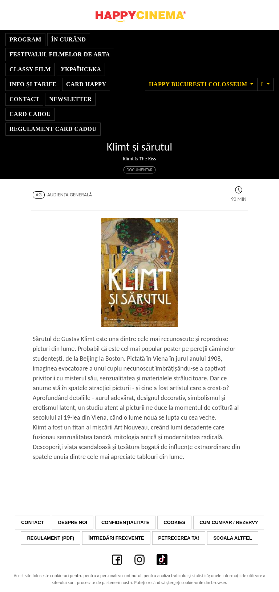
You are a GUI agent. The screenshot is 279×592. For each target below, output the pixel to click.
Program (25, 39)
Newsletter (70, 99)
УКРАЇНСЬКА (81, 69)
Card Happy (86, 84)
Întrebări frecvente (116, 538)
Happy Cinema (139, 15)
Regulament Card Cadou (53, 129)
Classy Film (30, 69)
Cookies (174, 522)
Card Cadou (30, 114)
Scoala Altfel (232, 538)
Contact (24, 99)
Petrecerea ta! (178, 538)
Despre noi (72, 522)
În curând (68, 39)
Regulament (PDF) (50, 538)
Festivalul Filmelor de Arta (59, 54)
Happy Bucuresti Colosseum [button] (199, 84)
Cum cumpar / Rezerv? (228, 522)
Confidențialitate (125, 522)
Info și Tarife (32, 84)
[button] (265, 84)
